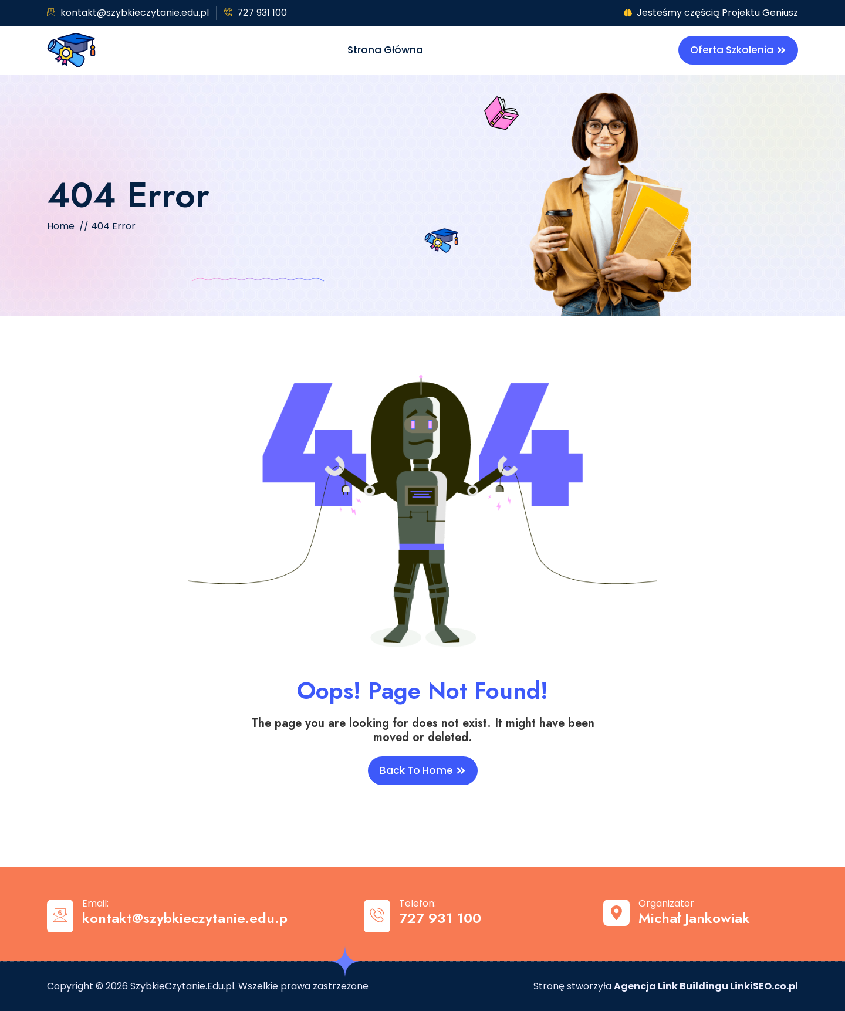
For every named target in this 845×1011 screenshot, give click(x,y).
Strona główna (385, 50)
